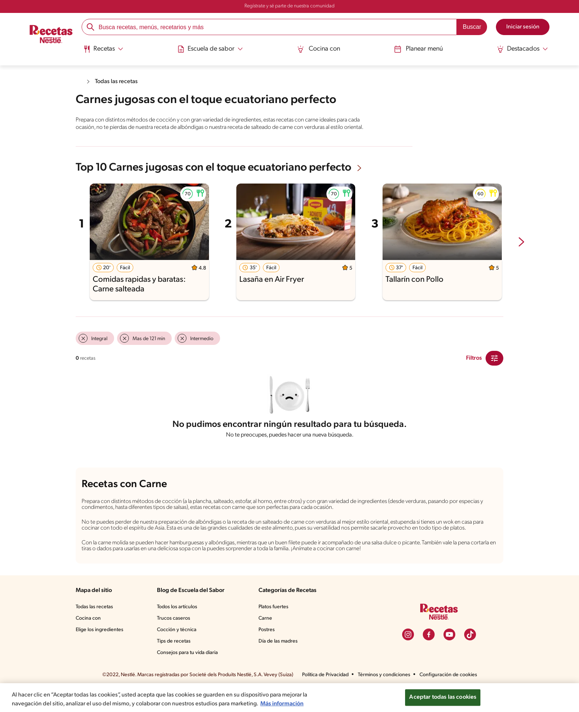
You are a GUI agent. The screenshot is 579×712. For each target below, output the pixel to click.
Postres (267, 652)
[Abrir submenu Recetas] (104, 49)
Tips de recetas (174, 663)
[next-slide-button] (521, 250)
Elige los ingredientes (100, 652)
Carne (266, 640)
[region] (289, 693)
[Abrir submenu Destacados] (521, 49)
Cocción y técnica (177, 652)
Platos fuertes (275, 628)
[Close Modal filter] (494, 365)
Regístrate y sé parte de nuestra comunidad (289, 6)
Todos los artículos (178, 628)
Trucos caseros (174, 640)
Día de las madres (280, 663)
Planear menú (417, 49)
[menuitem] (105, 51)
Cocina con (318, 49)
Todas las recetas (118, 81)
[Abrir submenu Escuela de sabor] (211, 49)
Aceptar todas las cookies (442, 693)
